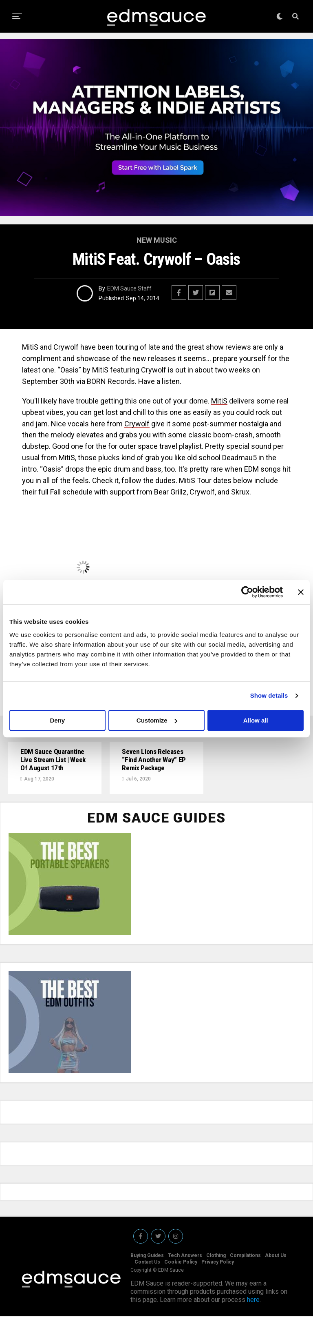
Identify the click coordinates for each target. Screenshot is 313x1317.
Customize (157, 720)
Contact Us (147, 1263)
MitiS (219, 401)
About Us (276, 1256)
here (253, 1300)
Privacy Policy (217, 1263)
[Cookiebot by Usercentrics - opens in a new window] (247, 592)
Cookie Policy (180, 1263)
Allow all (255, 720)
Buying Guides (147, 1256)
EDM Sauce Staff (129, 288)
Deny (57, 720)
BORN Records (111, 381)
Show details (269, 695)
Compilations (245, 1256)
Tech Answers (185, 1256)
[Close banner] (301, 592)
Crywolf (137, 423)
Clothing (216, 1256)
